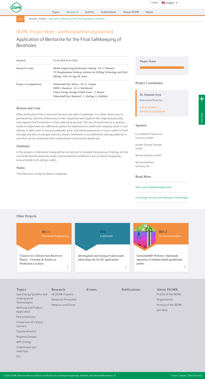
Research (58, 289)
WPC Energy (23, 341)
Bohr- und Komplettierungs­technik (153, 187)
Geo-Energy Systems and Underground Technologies (31, 298)
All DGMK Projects (62, 294)
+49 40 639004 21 (149, 107)
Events (92, 289)
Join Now (201, 118)
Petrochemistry (25, 316)
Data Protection (195, 375)
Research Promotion (64, 299)
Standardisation (26, 331)
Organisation (165, 299)
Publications (131, 289)
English (168, 2)
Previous (11, 248)
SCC (18, 356)
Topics (21, 289)
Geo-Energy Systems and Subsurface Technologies (161, 197)
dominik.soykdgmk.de (152, 111)
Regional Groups (26, 336)
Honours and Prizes (63, 304)
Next (194, 248)
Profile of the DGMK (169, 294)
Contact (174, 375)
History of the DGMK (169, 304)
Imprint (183, 375)
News (149, 12)
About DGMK (167, 289)
